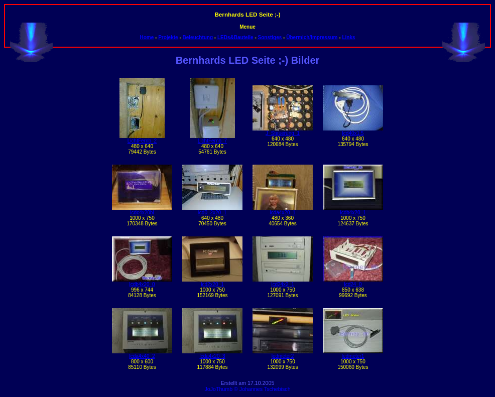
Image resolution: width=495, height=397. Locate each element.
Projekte (168, 37)
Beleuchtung (198, 37)
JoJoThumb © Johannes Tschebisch (247, 389)
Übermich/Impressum (311, 37)
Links (348, 37)
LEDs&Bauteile (235, 37)
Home (147, 37)
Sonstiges (270, 37)
